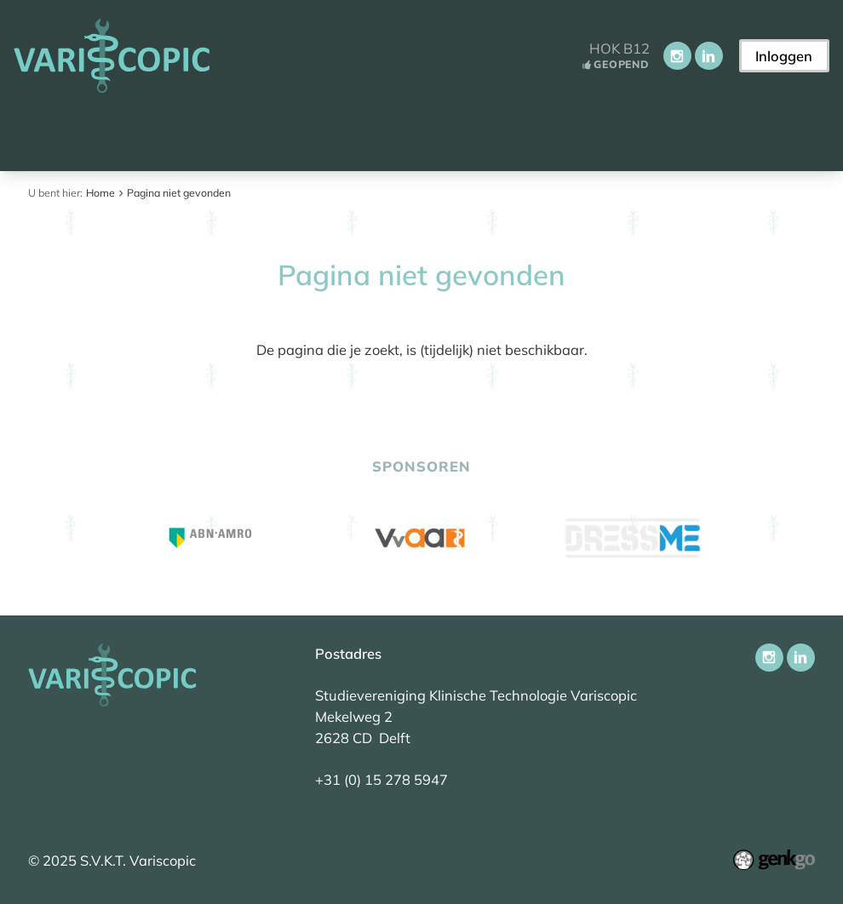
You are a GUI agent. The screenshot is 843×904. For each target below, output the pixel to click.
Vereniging (293, 133)
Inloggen (783, 56)
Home (36, 134)
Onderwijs (512, 133)
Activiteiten (404, 133)
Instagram (677, 56)
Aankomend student (149, 133)
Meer (700, 133)
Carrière (611, 133)
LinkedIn (709, 56)
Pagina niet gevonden (179, 192)
